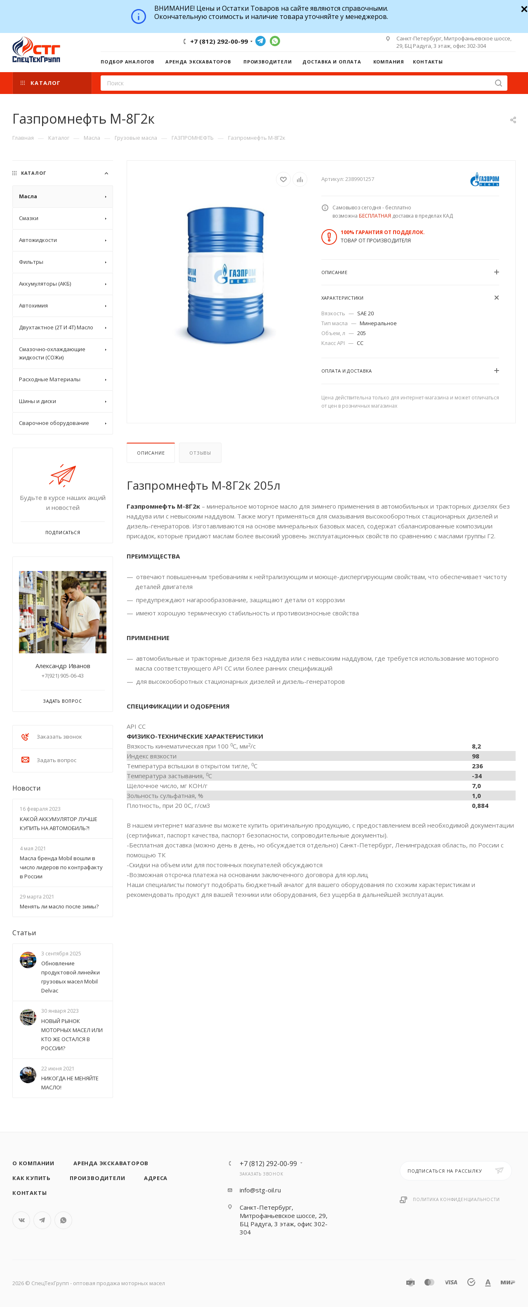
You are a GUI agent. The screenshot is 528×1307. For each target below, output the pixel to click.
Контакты (29, 1193)
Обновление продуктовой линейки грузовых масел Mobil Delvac (70, 977)
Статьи (24, 932)
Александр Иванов (62, 666)
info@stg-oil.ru (260, 1190)
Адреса (155, 1178)
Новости (26, 788)
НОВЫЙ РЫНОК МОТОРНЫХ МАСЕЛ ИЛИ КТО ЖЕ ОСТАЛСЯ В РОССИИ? (72, 1034)
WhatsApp (275, 41)
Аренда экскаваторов (110, 1163)
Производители (97, 1178)
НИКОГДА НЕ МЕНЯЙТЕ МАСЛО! (70, 1083)
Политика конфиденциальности (456, 1199)
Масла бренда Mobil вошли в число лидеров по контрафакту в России (61, 867)
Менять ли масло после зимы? (59, 906)
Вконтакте (21, 1220)
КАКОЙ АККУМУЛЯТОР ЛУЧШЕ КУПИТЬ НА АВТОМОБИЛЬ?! (58, 823)
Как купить (31, 1178)
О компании (33, 1163)
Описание (151, 453)
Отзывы (200, 453)
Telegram (260, 41)
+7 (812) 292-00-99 (219, 41)
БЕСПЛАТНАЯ (375, 215)
